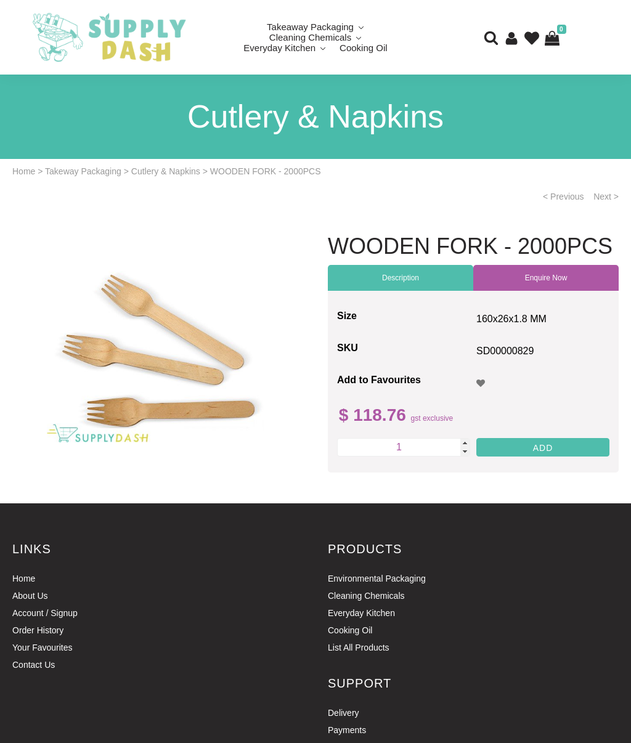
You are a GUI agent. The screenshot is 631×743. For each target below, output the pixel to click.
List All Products (358, 647)
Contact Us (33, 665)
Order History (37, 630)
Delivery (343, 713)
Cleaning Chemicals (366, 596)
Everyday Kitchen (279, 48)
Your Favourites (42, 647)
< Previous (563, 196)
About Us (30, 596)
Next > (606, 196)
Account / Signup (45, 613)
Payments (347, 730)
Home (23, 171)
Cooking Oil (364, 48)
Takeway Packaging (83, 171)
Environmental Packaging (377, 578)
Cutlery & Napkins (165, 171)
